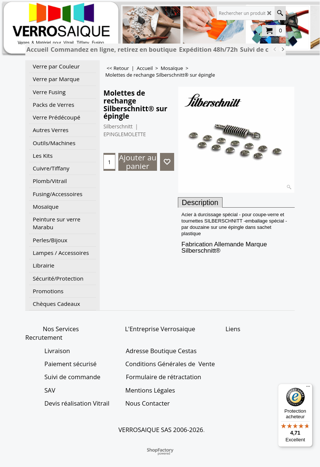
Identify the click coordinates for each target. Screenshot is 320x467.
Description (200, 202)
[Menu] (308, 388)
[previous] (275, 49)
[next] (282, 49)
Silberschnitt (117, 126)
